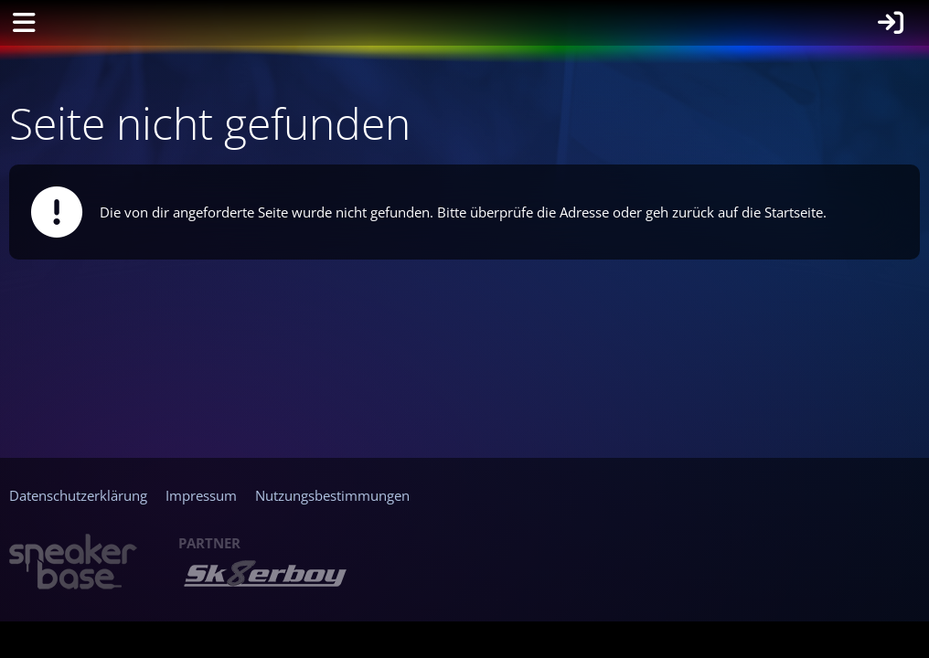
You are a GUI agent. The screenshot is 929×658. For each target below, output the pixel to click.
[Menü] (23, 23)
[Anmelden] (890, 23)
